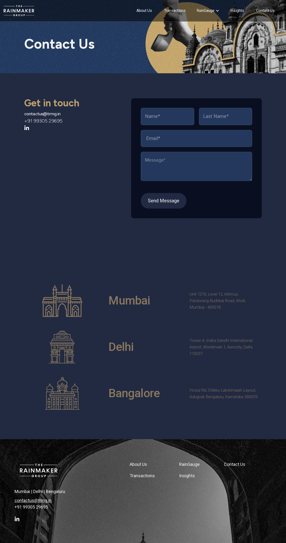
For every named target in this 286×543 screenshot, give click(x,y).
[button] (208, 10)
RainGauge (189, 464)
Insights (187, 475)
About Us (138, 464)
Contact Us (234, 464)
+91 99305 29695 (31, 507)
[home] (40, 10)
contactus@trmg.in (42, 116)
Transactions (142, 475)
